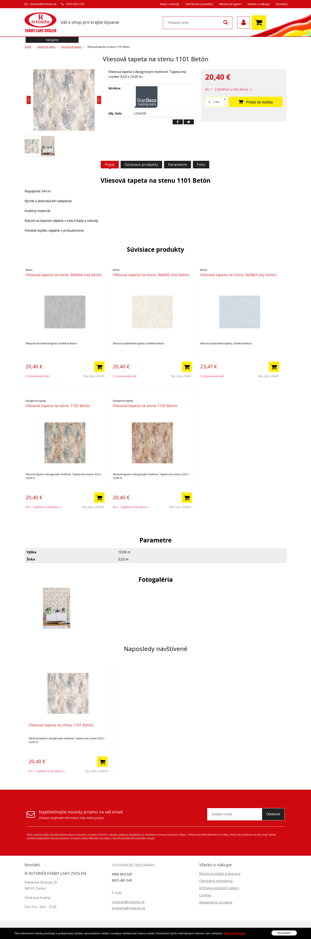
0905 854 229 (75, 4)
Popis (110, 164)
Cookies (205, 895)
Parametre (177, 164)
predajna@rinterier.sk (128, 908)
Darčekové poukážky (199, 4)
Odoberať (273, 814)
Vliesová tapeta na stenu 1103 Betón (145, 405)
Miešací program (230, 4)
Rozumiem (284, 932)
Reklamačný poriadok (215, 902)
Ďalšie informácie (234, 933)
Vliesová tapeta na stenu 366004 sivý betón (64, 274)
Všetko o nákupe (259, 4)
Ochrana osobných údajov (219, 888)
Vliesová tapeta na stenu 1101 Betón (61, 724)
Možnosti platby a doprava (219, 873)
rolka (216, 102)
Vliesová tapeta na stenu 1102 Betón (58, 405)
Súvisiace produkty (141, 164)
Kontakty (282, 4)
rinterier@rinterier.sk (43, 4)
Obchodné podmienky (216, 881)
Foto (201, 164)
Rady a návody (169, 4)
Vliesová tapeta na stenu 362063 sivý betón (238, 274)
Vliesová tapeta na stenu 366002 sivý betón (151, 274)
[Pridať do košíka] (99, 367)
